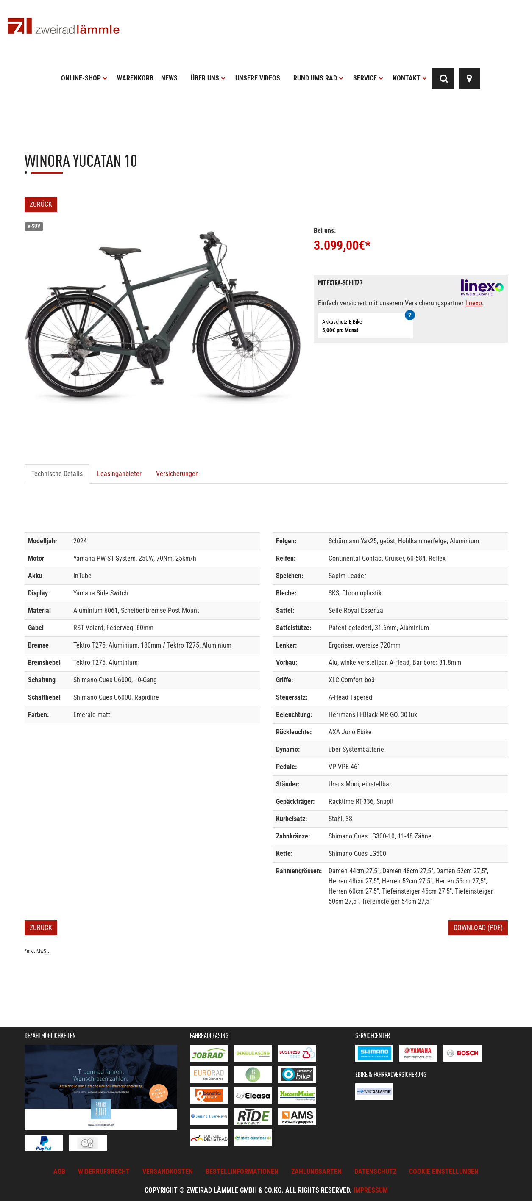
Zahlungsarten (316, 1172)
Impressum (371, 1190)
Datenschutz (375, 1172)
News (169, 78)
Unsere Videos (257, 78)
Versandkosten (167, 1172)
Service (368, 78)
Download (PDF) (478, 928)
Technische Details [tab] (57, 474)
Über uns (208, 78)
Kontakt (410, 78)
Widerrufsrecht (104, 1172)
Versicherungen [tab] (177, 474)
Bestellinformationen (242, 1172)
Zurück (41, 204)
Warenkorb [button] (135, 78)
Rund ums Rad (318, 78)
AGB (59, 1172)
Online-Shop (84, 78)
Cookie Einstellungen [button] (444, 1172)
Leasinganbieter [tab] (119, 474)
